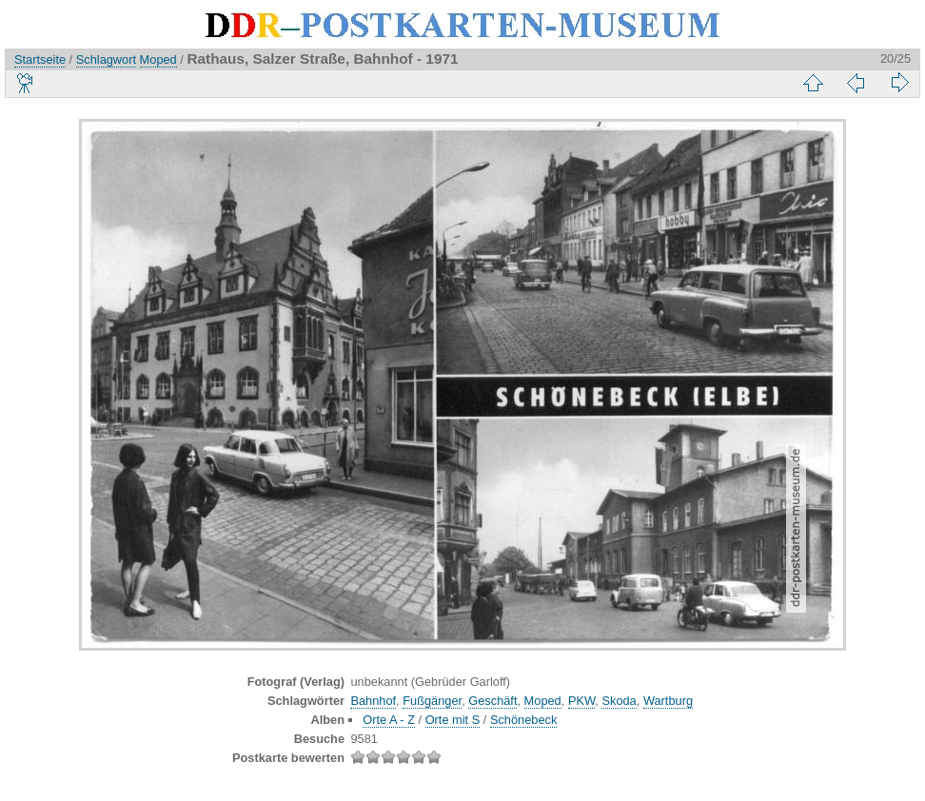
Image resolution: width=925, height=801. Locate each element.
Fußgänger (432, 701)
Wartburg (668, 701)
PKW (581, 701)
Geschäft (492, 701)
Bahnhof (373, 701)
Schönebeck (523, 720)
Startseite (40, 59)
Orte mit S (453, 720)
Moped (158, 59)
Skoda (618, 701)
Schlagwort (106, 59)
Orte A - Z (389, 720)
